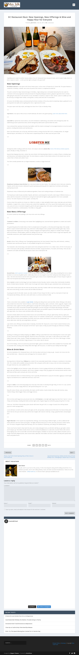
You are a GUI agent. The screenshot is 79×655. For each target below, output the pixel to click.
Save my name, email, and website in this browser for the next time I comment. (26, 509)
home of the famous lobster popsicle (59, 149)
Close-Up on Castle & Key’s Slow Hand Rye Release (18, 627)
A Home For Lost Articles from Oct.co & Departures (19, 616)
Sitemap (63, 643)
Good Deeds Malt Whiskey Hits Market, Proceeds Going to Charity (23, 620)
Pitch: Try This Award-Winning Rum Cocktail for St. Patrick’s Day (22, 631)
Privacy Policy (56, 643)
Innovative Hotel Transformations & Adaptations (18, 623)
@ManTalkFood (31, 471)
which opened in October (21, 273)
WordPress (29, 653)
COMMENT (7, 485)
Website (54, 503)
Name (6, 503)
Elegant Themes (14, 653)
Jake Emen (33, 22)
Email (30, 503)
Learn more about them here (60, 113)
